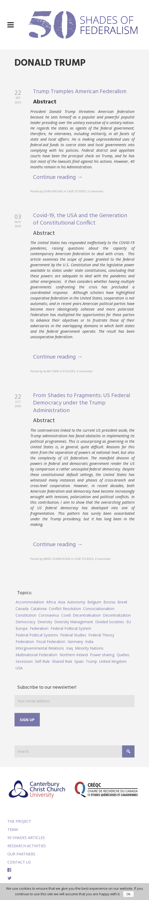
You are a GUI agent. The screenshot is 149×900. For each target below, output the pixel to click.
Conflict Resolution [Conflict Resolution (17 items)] (65, 608)
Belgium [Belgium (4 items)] (94, 601)
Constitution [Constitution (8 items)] (26, 615)
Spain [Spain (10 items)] (79, 661)
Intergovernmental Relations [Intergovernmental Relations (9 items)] (40, 648)
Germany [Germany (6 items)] (75, 641)
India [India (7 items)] (89, 641)
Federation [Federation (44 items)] (25, 641)
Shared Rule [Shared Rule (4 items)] (62, 661)
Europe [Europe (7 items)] (22, 628)
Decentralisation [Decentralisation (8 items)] (87, 615)
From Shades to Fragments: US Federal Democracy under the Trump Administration (81, 403)
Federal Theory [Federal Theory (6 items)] (101, 634)
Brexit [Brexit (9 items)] (122, 601)
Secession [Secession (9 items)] (24, 661)
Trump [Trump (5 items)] (91, 661)
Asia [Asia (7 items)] (61, 601)
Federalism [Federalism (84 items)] (39, 628)
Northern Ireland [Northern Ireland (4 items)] (74, 654)
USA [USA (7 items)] (19, 667)
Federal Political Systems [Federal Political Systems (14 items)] (37, 634)
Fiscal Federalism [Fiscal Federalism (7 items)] (50, 641)
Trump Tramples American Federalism (80, 91)
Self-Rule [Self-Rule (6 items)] (42, 661)
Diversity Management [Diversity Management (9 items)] (73, 621)
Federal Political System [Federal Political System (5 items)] (71, 628)
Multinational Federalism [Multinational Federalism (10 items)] (36, 654)
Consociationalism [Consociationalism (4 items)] (98, 608)
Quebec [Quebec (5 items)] (123, 654)
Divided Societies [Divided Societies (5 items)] (109, 621)
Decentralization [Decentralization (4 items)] (117, 615)
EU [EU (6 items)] (128, 621)
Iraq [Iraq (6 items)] (69, 648)
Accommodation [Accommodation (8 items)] (30, 601)
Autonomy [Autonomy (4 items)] (76, 601)
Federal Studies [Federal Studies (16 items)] (73, 634)
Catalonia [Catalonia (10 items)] (39, 608)
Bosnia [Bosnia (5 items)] (109, 601)
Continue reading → (58, 177)
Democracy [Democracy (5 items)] (25, 621)
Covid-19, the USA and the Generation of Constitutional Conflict (80, 219)
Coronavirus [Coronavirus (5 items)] (49, 615)
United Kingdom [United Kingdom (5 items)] (113, 661)
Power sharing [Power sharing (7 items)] (102, 654)
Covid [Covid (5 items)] (66, 615)
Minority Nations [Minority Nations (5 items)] (89, 648)
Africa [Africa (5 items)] (51, 601)
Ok (128, 894)
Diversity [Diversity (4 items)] (44, 621)
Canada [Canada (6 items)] (22, 608)
